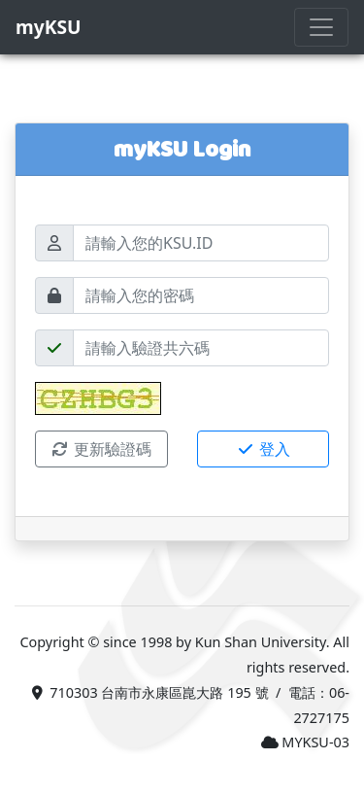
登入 (263, 449)
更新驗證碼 (100, 449)
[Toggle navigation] (321, 27)
